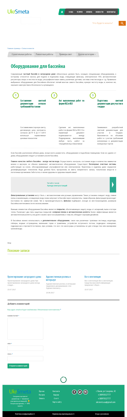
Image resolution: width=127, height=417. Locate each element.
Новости (99, 12)
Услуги (79, 12)
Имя (10, 344)
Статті (56, 398)
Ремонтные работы (44, 54)
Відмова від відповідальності (63, 414)
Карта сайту (57, 402)
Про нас (42, 391)
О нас (71, 12)
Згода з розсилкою (102, 414)
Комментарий (13, 316)
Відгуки (56, 395)
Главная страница (14, 48)
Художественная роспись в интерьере (58, 278)
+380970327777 (106, 18)
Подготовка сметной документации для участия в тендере (110, 103)
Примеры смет (65, 54)
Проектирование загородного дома (24, 276)
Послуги (42, 395)
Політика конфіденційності (25, 414)
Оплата (89, 12)
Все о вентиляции (93, 276)
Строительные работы (22, 54)
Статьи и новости (28, 48)
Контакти (56, 391)
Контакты (111, 12)
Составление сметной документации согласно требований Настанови (33, 103)
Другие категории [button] (87, 54)
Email (10, 354)
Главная (63, 12)
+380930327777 (79, 18)
